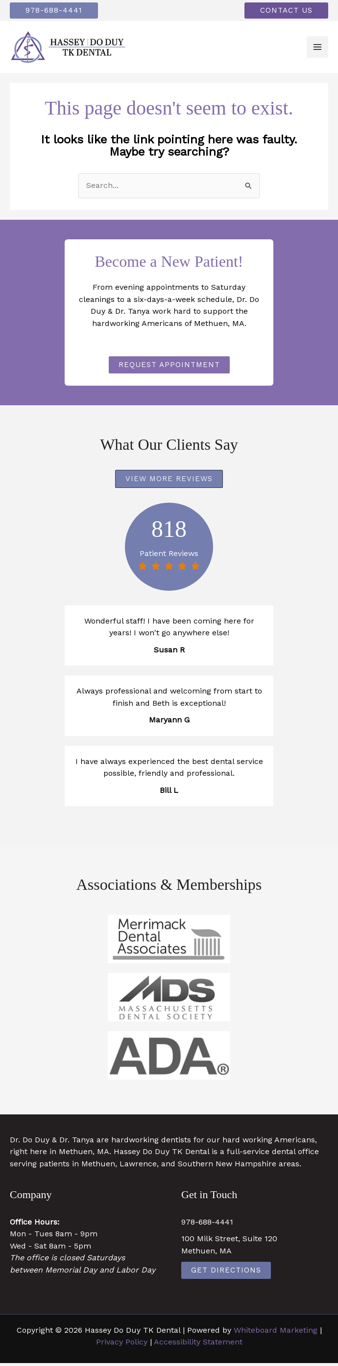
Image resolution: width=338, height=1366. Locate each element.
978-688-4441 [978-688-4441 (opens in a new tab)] (207, 1224)
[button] (58, 11)
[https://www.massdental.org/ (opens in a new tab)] (169, 1000)
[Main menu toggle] (317, 49)
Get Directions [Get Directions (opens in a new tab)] (226, 1273)
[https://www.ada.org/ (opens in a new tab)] (169, 1058)
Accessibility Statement (198, 1344)
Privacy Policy (121, 1344)
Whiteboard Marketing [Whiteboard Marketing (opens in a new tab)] (275, 1333)
